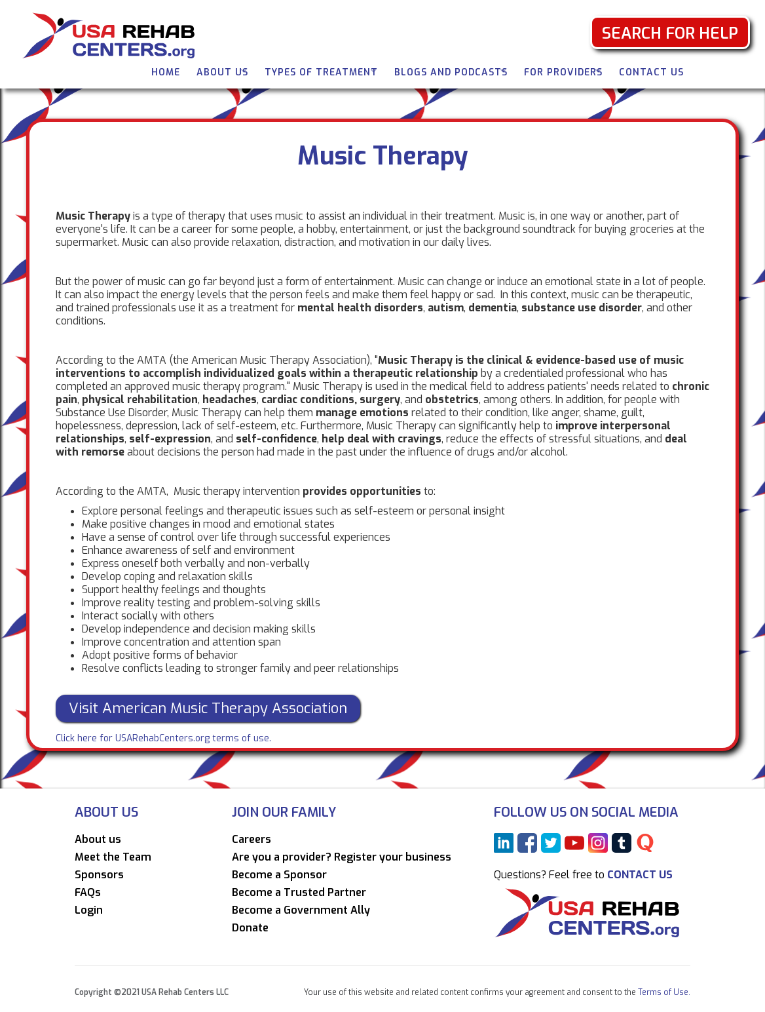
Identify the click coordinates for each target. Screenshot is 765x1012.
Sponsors (99, 875)
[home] (113, 34)
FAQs (88, 892)
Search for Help (670, 33)
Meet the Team (113, 857)
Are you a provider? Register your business (341, 857)
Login (89, 910)
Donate (250, 928)
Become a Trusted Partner (299, 892)
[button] (222, 71)
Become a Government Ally (301, 910)
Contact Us (651, 72)
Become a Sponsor (279, 875)
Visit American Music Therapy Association (208, 708)
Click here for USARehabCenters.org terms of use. (163, 738)
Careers (251, 839)
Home (165, 72)
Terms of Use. (663, 992)
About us (98, 839)
